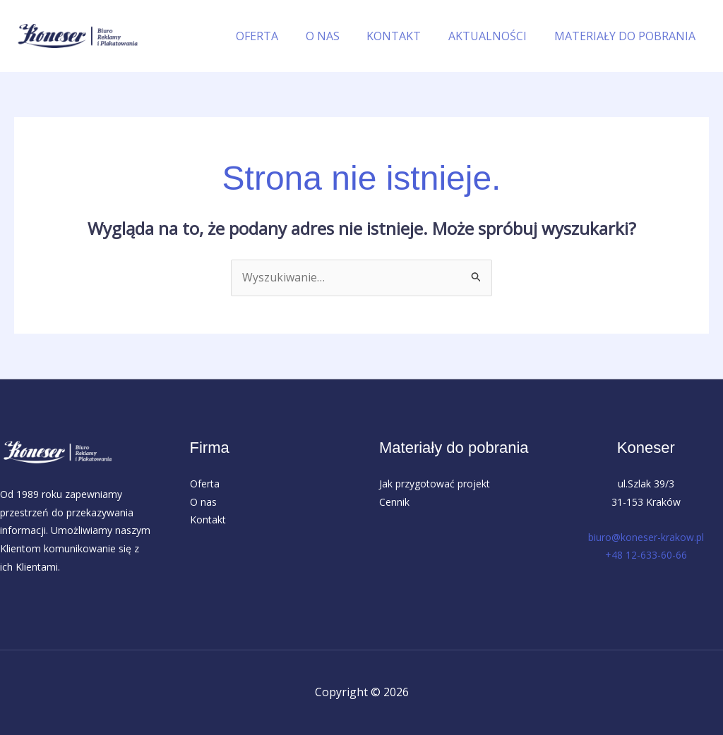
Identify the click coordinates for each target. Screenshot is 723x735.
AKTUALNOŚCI (494, 36)
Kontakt (208, 519)
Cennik (394, 502)
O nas (203, 502)
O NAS (339, 36)
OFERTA (278, 36)
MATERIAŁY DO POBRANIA (627, 36)
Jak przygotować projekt (434, 483)
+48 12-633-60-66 (646, 555)
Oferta (205, 483)
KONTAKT (405, 36)
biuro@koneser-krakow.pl (646, 537)
